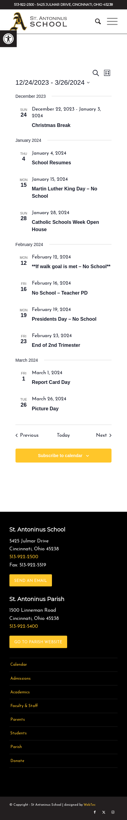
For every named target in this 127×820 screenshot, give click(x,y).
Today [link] (63, 435)
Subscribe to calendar (60, 455)
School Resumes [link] (51, 162)
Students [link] (18, 733)
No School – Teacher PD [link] (60, 293)
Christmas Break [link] (51, 125)
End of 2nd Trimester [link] (56, 345)
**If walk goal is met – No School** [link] (71, 266)
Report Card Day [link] (51, 382)
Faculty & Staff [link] (24, 706)
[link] (8, 38)
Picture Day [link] (45, 408)
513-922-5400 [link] (23, 626)
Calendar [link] (18, 665)
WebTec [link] (89, 805)
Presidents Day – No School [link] (64, 319)
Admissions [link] (20, 679)
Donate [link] (17, 761)
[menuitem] (95, 21)
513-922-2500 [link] (23, 557)
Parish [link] (16, 747)
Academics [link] (20, 692)
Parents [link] (17, 720)
